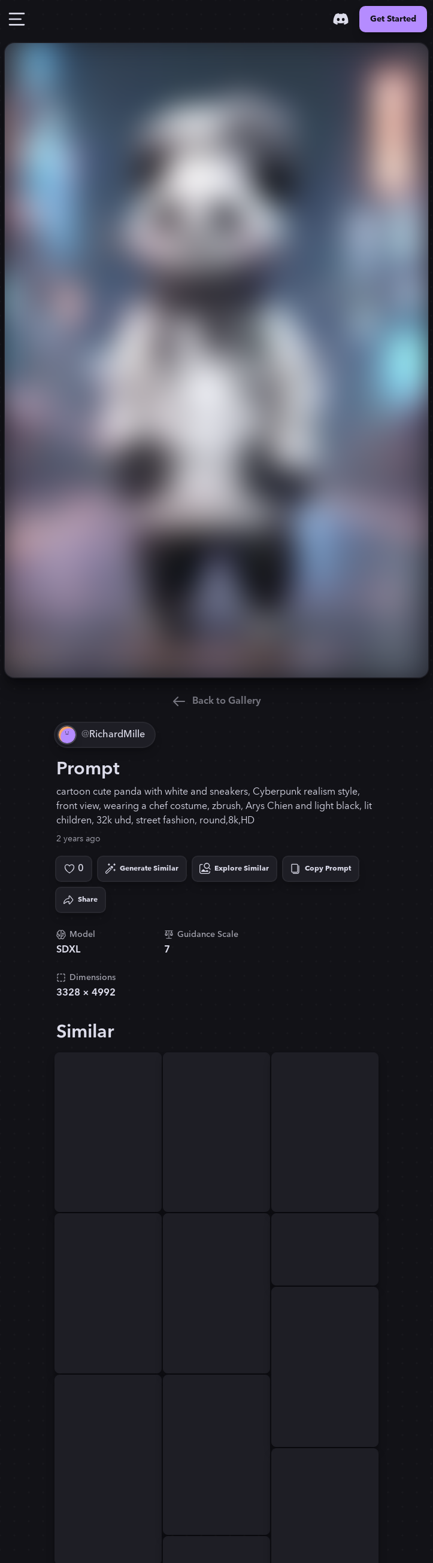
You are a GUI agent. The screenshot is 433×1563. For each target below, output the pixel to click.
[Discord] (341, 19)
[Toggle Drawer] (17, 19)
